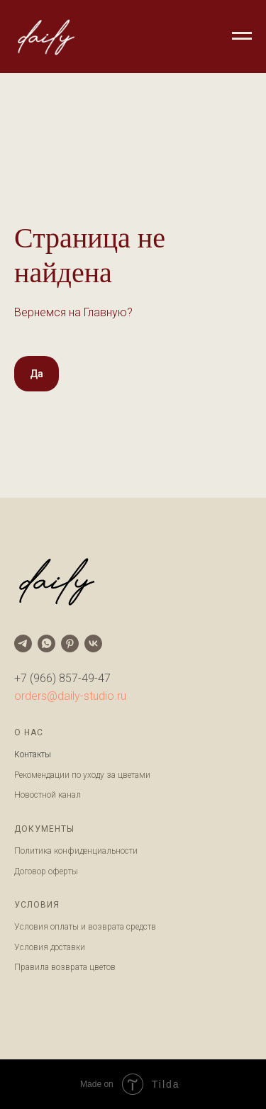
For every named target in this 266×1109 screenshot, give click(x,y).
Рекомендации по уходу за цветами (82, 775)
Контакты (32, 754)
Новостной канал (47, 795)
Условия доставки (49, 947)
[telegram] (23, 643)
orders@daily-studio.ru (70, 696)
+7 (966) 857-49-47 (62, 678)
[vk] (93, 643)
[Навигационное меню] (242, 36)
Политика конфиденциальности (76, 851)
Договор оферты (46, 871)
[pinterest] (70, 643)
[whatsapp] (46, 643)
